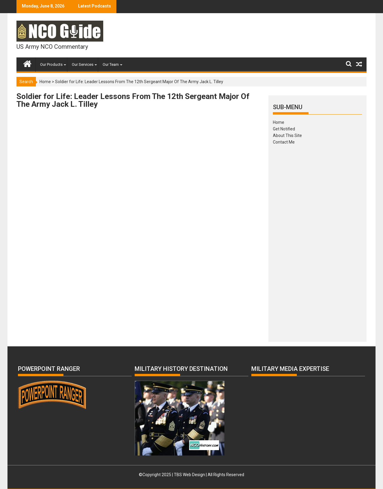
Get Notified (284, 129)
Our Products (51, 64)
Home (45, 81)
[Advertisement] (317, 241)
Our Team (111, 64)
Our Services (82, 64)
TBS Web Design (189, 474)
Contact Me (284, 142)
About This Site (287, 135)
